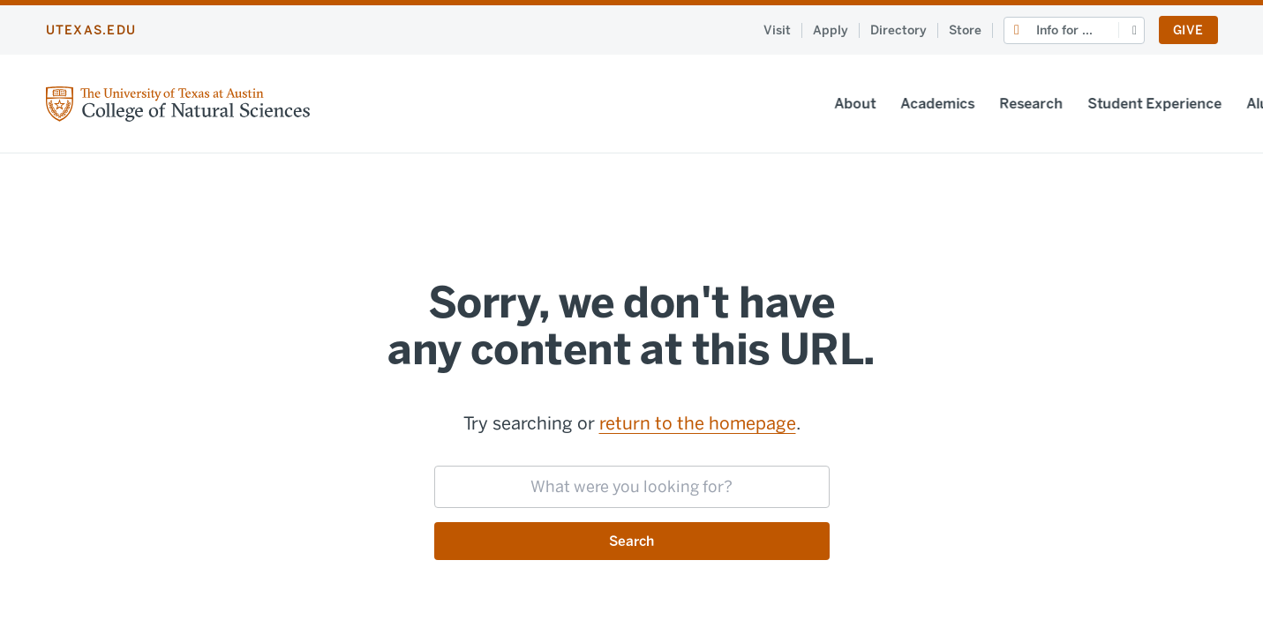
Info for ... (1064, 30)
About (532, 103)
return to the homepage (697, 423)
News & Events (1113, 103)
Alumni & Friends (981, 103)
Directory (898, 30)
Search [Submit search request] (631, 541)
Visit (777, 30)
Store (965, 30)
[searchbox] (632, 487)
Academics (615, 103)
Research (709, 103)
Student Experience (832, 103)
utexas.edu (91, 30)
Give (1188, 30)
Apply (830, 30)
